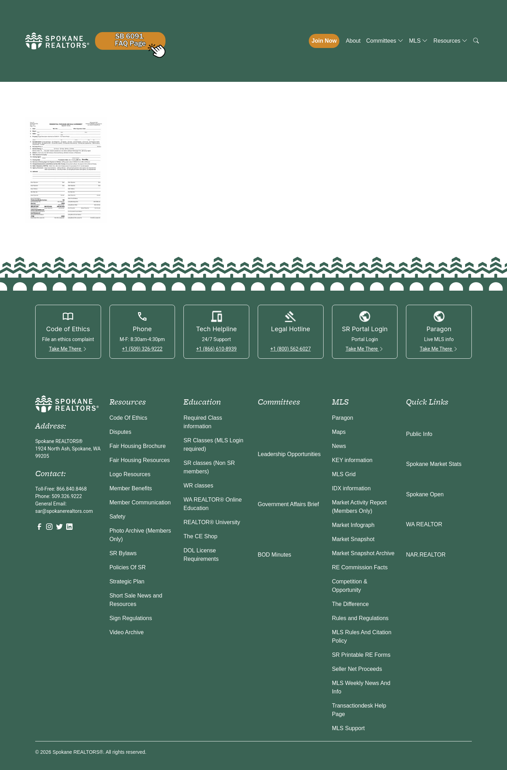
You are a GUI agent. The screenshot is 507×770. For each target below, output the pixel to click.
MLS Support (348, 728)
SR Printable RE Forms (361, 655)
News (339, 446)
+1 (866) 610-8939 (216, 349)
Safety (117, 517)
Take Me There (68, 349)
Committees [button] (384, 41)
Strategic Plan (127, 581)
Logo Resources (130, 474)
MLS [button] (418, 41)
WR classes (198, 486)
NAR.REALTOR (425, 555)
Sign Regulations (130, 618)
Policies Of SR (127, 567)
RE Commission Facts (360, 567)
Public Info (419, 434)
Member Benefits (130, 488)
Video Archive (126, 632)
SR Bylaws (123, 553)
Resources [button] (450, 41)
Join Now (324, 41)
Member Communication (140, 502)
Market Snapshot (353, 539)
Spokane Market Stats (433, 464)
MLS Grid (344, 474)
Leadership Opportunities (289, 454)
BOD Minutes (274, 555)
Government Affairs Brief (288, 504)
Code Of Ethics (128, 418)
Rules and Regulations (360, 618)
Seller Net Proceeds (357, 669)
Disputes (120, 432)
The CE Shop (200, 536)
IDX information (351, 488)
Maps (339, 432)
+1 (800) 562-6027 (290, 349)
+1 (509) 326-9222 (142, 349)
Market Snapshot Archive (363, 553)
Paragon (342, 418)
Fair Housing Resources (139, 460)
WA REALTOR (424, 524)
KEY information (352, 460)
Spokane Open (425, 494)
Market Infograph (353, 525)
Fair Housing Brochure (137, 446)
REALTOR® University (211, 522)
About (353, 41)
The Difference (350, 604)
